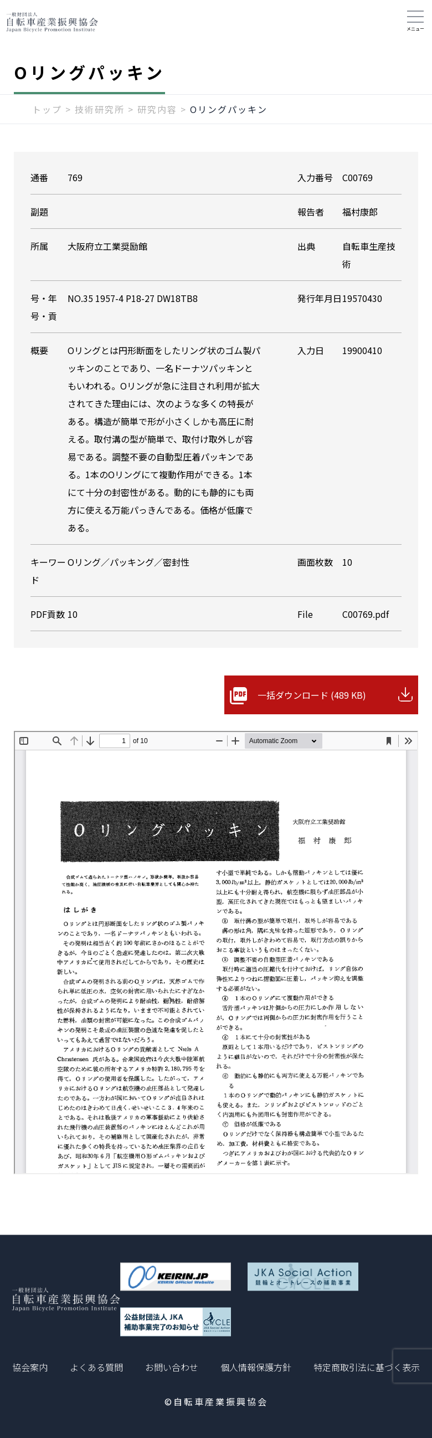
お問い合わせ (171, 1367)
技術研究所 (100, 109)
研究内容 (157, 109)
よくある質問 (96, 1367)
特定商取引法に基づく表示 (366, 1367)
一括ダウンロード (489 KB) (312, 695)
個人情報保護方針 (255, 1367)
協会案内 (30, 1367)
